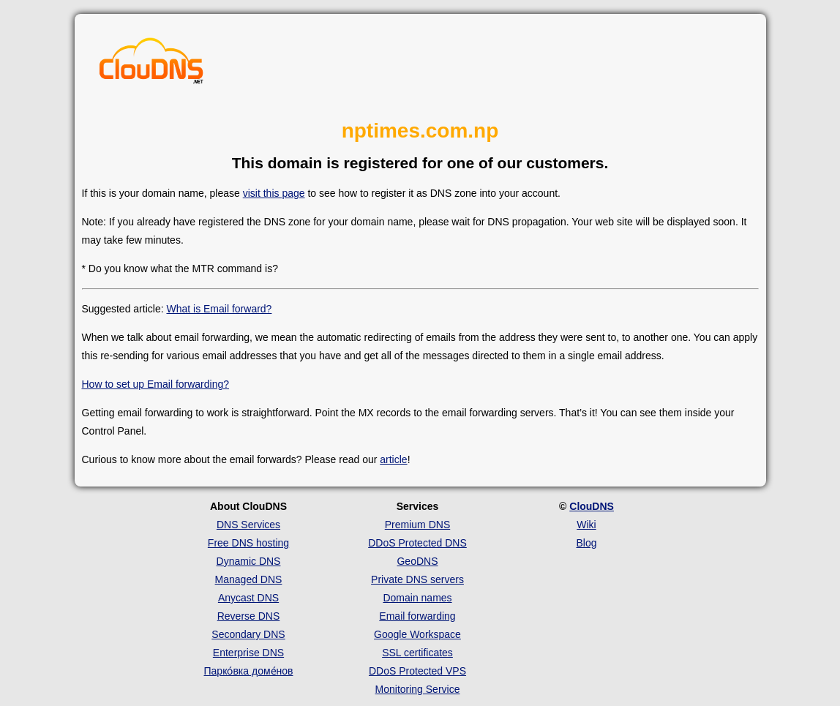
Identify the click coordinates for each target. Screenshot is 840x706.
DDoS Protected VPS (417, 671)
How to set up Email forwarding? (156, 384)
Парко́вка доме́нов (248, 671)
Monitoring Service (417, 689)
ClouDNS (591, 506)
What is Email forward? (218, 309)
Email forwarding (417, 616)
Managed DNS (248, 579)
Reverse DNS (248, 616)
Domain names (417, 598)
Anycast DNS (248, 598)
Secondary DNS (248, 634)
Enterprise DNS (248, 652)
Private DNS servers (417, 579)
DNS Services (248, 524)
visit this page (274, 193)
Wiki (586, 524)
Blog (586, 543)
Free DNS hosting (248, 543)
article (393, 459)
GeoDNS (417, 561)
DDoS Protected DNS (417, 543)
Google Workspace (417, 634)
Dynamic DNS (249, 561)
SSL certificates (417, 652)
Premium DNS (417, 524)
